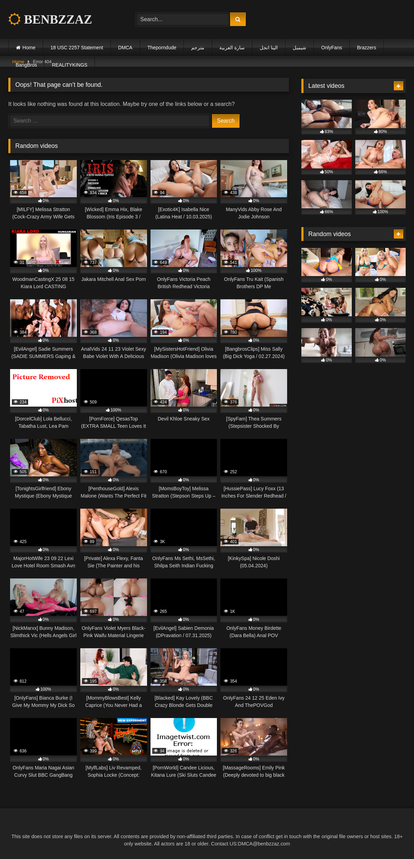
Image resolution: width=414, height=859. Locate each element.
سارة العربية (232, 47)
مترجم (197, 47)
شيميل (299, 47)
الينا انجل (269, 47)
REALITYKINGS (69, 65)
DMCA (125, 47)
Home (29, 47)
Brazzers (366, 47)
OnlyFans (331, 47)
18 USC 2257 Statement (76, 47)
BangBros (26, 65)
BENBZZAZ (50, 19)
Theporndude (161, 47)
